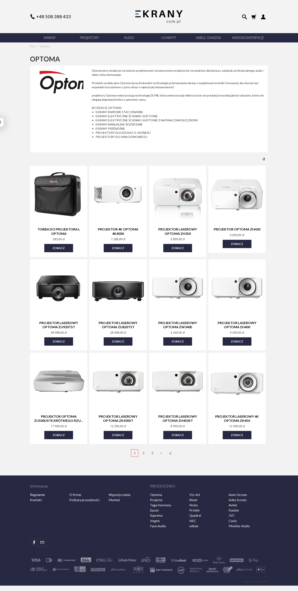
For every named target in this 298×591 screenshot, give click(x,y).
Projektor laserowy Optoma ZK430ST (118, 414)
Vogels (155, 512)
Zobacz (59, 246)
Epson (154, 501)
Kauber (234, 501)
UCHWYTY (168, 37)
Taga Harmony (160, 496)
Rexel (193, 491)
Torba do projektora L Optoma (58, 230)
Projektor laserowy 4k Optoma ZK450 (237, 414)
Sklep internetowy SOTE (255, 572)
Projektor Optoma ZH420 (237, 229)
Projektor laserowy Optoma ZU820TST (118, 322)
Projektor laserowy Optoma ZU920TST (58, 322)
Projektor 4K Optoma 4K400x (118, 230)
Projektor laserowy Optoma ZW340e (177, 322)
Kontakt (36, 491)
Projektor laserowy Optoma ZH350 (177, 230)
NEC (192, 512)
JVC (232, 506)
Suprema (156, 506)
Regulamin (37, 485)
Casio (233, 512)
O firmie (75, 485)
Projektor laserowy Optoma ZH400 (237, 322)
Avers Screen (238, 485)
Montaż (114, 491)
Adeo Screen (237, 491)
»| (170, 448)
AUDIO (129, 37)
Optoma (156, 485)
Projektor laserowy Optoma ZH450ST (177, 414)
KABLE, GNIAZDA (208, 37)
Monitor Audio (239, 517)
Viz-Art (194, 485)
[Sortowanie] (264, 159)
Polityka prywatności (84, 491)
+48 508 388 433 (53, 16)
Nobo (193, 496)
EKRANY (50, 37)
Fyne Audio (158, 517)
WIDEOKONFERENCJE (248, 37)
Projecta (156, 491)
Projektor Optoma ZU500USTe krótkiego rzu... (58, 414)
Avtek (233, 496)
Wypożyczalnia (119, 485)
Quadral (195, 506)
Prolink (194, 501)
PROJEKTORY (89, 37)
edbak (193, 517)
